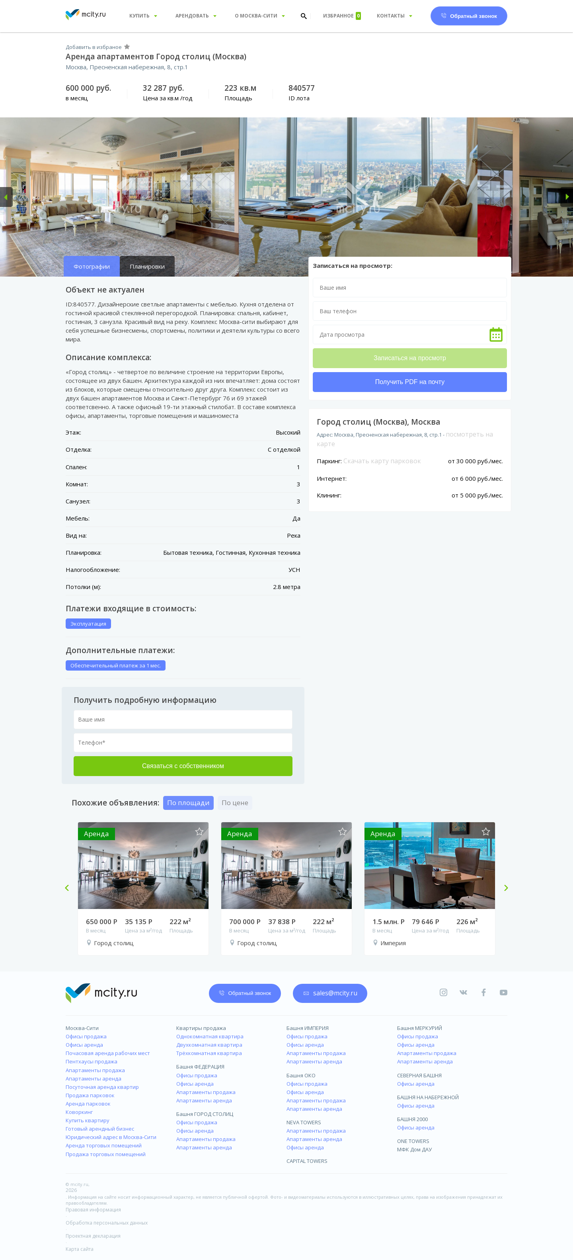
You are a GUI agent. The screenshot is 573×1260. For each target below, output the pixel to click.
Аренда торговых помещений (104, 1145)
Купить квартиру (87, 1120)
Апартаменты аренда (93, 1078)
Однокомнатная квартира (210, 1036)
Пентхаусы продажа (91, 1061)
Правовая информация (93, 1209)
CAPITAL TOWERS (306, 1160)
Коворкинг (79, 1112)
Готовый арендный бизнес (100, 1128)
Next (503, 888)
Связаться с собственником (183, 766)
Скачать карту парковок (382, 460)
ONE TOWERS (413, 1141)
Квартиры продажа (201, 1028)
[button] (6, 197)
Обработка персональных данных (107, 1222)
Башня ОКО (301, 1075)
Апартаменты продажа (95, 1070)
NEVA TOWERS (303, 1122)
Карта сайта (80, 1249)
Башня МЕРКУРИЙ (419, 1028)
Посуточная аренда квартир (102, 1086)
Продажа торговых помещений (106, 1154)
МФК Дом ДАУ (414, 1149)
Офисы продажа (86, 1036)
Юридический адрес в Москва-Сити (111, 1137)
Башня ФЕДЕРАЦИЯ (200, 1066)
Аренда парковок (88, 1103)
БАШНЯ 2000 (412, 1119)
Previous (70, 888)
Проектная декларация (93, 1236)
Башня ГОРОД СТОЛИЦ (204, 1114)
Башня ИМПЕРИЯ (307, 1028)
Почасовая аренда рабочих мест (108, 1053)
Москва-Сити (82, 1028)
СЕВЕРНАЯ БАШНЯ (419, 1075)
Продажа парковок (90, 1095)
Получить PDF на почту (409, 381)
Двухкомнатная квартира (209, 1044)
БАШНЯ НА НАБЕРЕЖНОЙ (428, 1097)
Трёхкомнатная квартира (209, 1053)
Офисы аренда (84, 1044)
